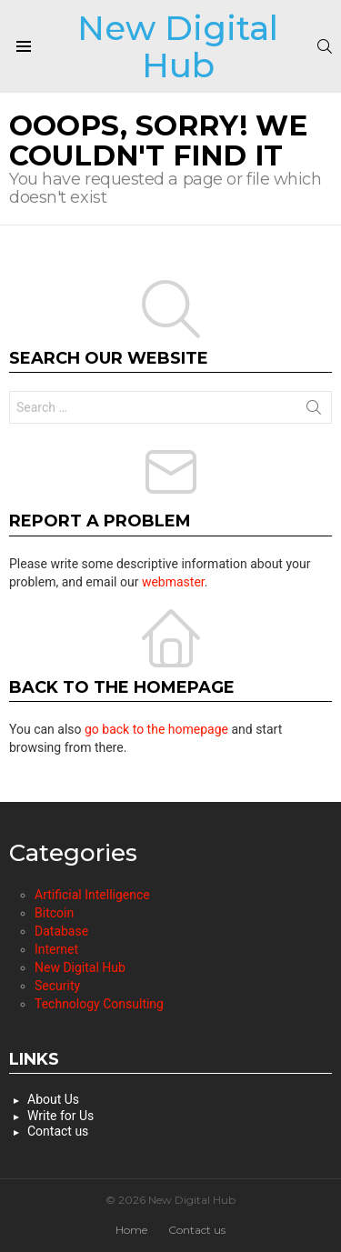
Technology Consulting (99, 1004)
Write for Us (60, 1115)
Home (131, 1230)
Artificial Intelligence (92, 894)
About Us (53, 1099)
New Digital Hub (177, 46)
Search (314, 411)
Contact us (57, 1131)
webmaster (173, 582)
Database (61, 931)
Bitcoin (54, 913)
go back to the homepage (156, 729)
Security (57, 985)
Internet (56, 949)
